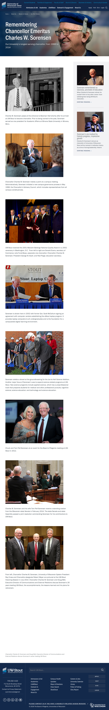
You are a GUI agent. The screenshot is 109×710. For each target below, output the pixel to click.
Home (7, 14)
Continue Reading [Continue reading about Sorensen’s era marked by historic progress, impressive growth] (83, 151)
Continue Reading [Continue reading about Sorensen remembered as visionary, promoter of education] (83, 102)
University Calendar (76, 682)
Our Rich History (35, 14)
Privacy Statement (15, 689)
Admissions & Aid (36, 679)
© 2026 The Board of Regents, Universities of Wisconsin (47, 706)
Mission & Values (23, 14)
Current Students (29, 3)
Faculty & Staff (59, 3)
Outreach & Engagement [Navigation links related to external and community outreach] (65, 8)
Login (102, 8)
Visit (94, 8)
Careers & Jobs (75, 679)
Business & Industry (85, 3)
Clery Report (74, 690)
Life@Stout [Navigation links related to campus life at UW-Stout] (51, 8)
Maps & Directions (57, 684)
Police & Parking (75, 687)
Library (72, 684)
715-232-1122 (12, 681)
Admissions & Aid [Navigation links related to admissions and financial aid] (32, 8)
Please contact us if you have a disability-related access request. (57, 704)
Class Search (55, 687)
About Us (78, 8)
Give (98, 8)
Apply (90, 8)
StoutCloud (54, 690)
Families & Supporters (44, 3)
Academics (34, 682)
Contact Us (5, 689)
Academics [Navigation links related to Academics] (43, 8)
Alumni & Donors (71, 3)
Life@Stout (34, 684)
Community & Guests (100, 3)
